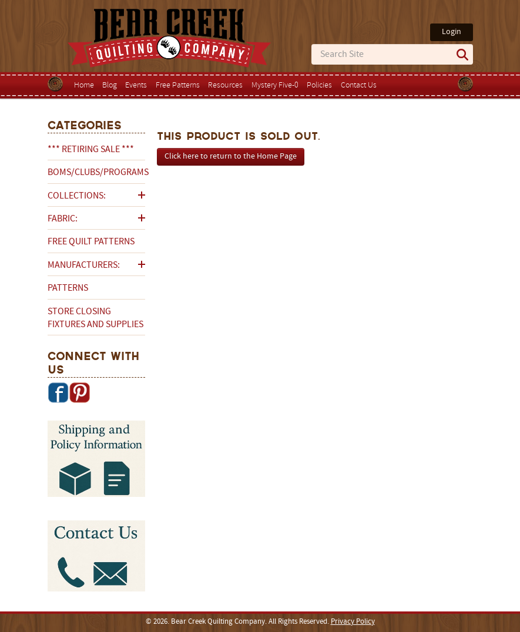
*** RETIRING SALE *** (91, 149)
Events (136, 85)
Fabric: (63, 219)
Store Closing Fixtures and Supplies (95, 318)
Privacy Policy (353, 622)
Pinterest (79, 392)
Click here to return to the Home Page (231, 156)
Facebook (58, 392)
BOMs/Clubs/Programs (96, 172)
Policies (319, 85)
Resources (225, 85)
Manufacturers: (84, 265)
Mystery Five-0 (274, 85)
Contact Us (359, 85)
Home (84, 85)
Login (451, 32)
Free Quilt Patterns (91, 242)
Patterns (68, 288)
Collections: (77, 196)
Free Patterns (178, 85)
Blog (109, 85)
